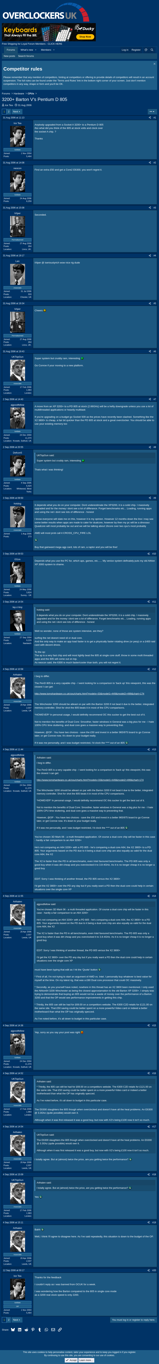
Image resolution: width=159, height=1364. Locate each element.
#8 (155, 447)
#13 (154, 749)
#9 (155, 498)
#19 (154, 1222)
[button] (35, 50)
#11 (154, 601)
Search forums (26, 56)
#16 (154, 1073)
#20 (154, 1270)
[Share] (149, 118)
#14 (154, 896)
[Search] (152, 50)
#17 (154, 1126)
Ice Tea (9, 105)
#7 (155, 399)
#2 (155, 162)
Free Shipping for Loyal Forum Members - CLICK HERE (32, 43)
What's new (27, 49)
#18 (154, 1174)
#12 (154, 669)
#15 (154, 1025)
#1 (155, 117)
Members (46, 49)
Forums (11, 49)
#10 (154, 553)
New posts (9, 56)
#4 (155, 255)
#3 (155, 207)
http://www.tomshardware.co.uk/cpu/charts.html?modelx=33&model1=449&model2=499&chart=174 (89, 693)
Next (15, 111)
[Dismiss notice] (154, 64)
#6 (155, 351)
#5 (155, 303)
